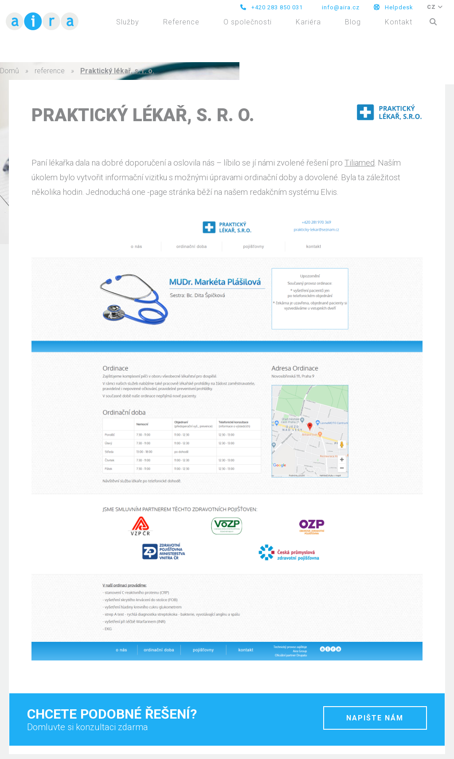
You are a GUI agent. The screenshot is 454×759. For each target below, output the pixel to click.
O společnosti (247, 22)
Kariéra (308, 22)
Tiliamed (359, 162)
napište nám (374, 718)
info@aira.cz (340, 7)
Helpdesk (393, 7)
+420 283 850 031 (271, 7)
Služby (127, 22)
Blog (353, 22)
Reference (181, 22)
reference (50, 71)
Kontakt (398, 22)
